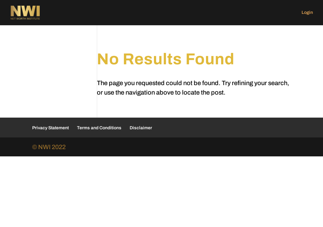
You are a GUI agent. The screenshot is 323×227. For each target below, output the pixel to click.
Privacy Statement (50, 127)
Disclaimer (141, 127)
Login (307, 12)
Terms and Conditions (99, 127)
